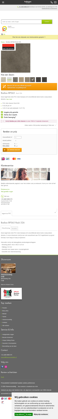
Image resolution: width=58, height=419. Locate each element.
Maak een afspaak (5, 284)
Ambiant (4, 322)
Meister (4, 313)
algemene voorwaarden (33, 390)
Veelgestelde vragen (8, 334)
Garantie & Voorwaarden (9, 343)
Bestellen (14, 228)
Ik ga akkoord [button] (20, 414)
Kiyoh (2, 377)
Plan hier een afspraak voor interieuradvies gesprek (29, 37)
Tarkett (4, 316)
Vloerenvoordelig (7, 319)
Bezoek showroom (7, 337)
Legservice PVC (6, 213)
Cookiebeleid (13, 383)
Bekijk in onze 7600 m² (27, 121)
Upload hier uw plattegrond (19, 86)
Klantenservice (5, 189)
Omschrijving (6, 228)
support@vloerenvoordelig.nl (9, 357)
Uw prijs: (6, 146)
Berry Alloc (5, 310)
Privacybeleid (5, 383)
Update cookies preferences (26, 383)
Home (2, 42)
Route (12, 284)
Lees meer (9, 99)
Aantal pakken (7, 140)
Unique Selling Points (8, 340)
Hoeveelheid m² (7, 137)
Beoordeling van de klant (9, 346)
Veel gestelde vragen (7, 191)
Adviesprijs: (6, 143)
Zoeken (47, 22)
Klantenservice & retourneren (49, 8)
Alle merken (5, 325)
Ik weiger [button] (29, 414)
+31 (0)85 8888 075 (24, 7)
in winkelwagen (14, 150)
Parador (4, 308)
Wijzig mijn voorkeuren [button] (41, 414)
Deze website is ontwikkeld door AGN (28, 386)
